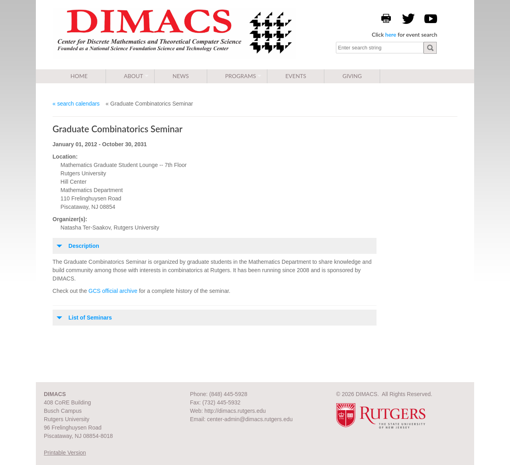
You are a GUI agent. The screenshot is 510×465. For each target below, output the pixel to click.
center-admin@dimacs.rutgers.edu (250, 419)
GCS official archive (112, 291)
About (133, 76)
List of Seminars (90, 317)
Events (295, 76)
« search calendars (76, 103)
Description (84, 246)
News (181, 76)
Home (79, 76)
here (390, 34)
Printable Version (65, 452)
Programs (240, 76)
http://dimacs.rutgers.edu (235, 411)
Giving (351, 76)
